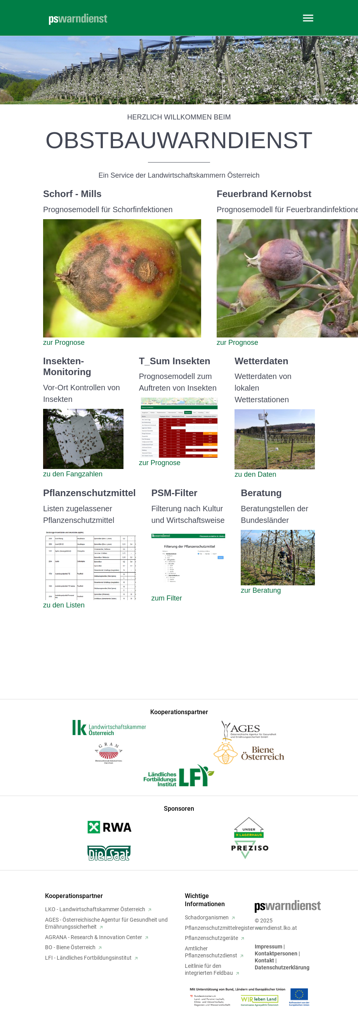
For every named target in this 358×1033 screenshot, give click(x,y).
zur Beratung (261, 590)
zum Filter (166, 598)
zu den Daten (255, 474)
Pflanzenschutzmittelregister (219, 928)
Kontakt (264, 960)
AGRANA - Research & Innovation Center (93, 937)
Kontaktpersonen (276, 953)
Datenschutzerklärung (282, 967)
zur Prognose (64, 342)
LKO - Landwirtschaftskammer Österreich (95, 909)
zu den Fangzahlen (73, 474)
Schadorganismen (207, 917)
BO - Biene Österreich (70, 947)
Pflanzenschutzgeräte (211, 938)
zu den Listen (64, 605)
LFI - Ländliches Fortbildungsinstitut (88, 958)
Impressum (268, 946)
